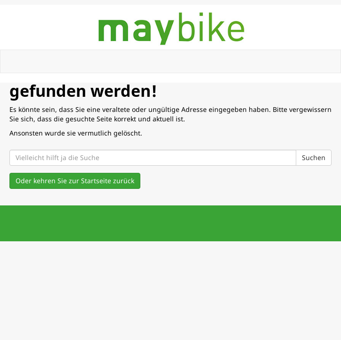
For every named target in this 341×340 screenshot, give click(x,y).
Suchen (313, 157)
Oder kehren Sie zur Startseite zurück (75, 180)
